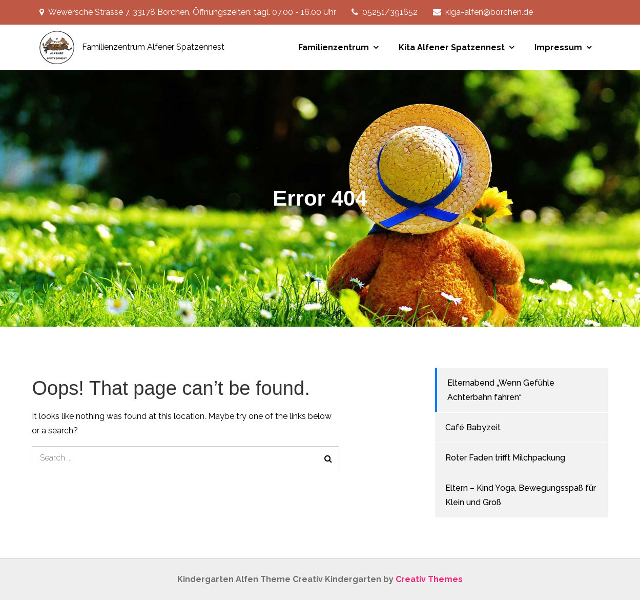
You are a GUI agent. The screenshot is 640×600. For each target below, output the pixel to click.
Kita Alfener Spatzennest (452, 47)
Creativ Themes (429, 579)
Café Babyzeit (473, 427)
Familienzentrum (333, 47)
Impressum (558, 47)
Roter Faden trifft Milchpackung (505, 458)
